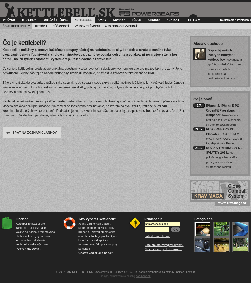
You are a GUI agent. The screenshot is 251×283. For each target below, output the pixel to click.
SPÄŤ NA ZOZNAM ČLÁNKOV (35, 132)
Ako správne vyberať (121, 26)
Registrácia (227, 20)
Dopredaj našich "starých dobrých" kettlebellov (221, 54)
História (41, 26)
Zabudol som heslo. (157, 236)
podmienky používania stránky (156, 271)
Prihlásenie (244, 20)
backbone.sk (143, 276)
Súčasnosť (61, 26)
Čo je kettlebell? (16, 26)
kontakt (190, 271)
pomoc (180, 271)
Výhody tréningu (87, 26)
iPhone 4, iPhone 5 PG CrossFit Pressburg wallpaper (222, 110)
